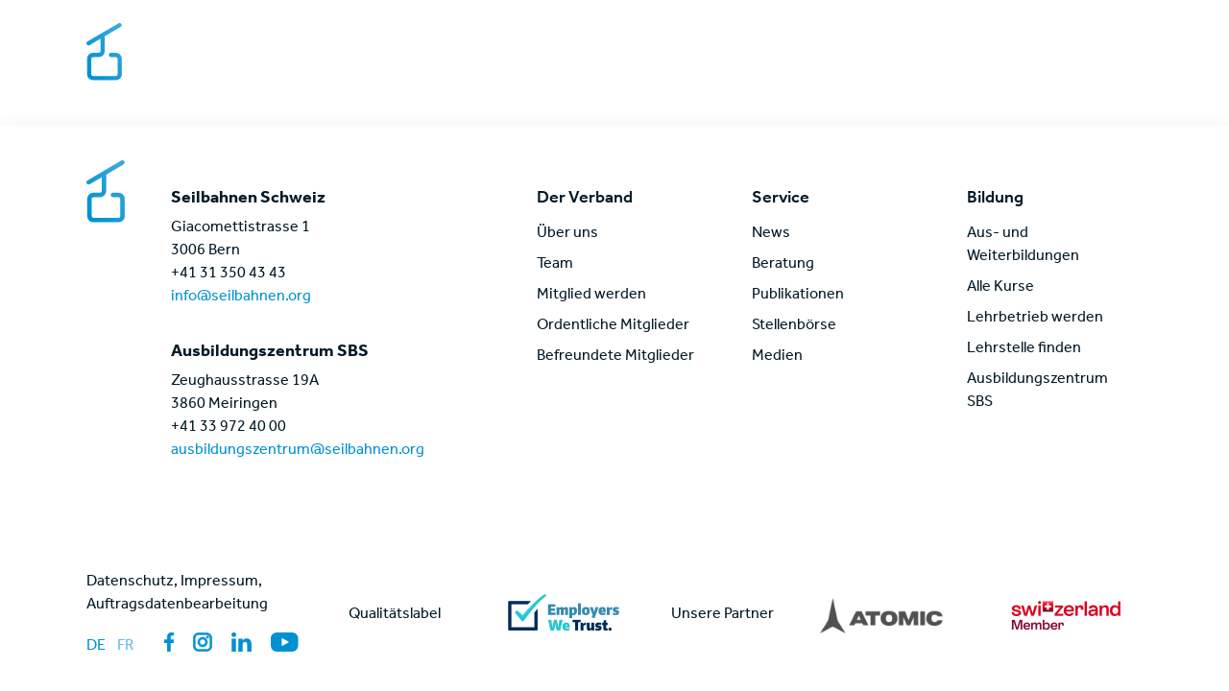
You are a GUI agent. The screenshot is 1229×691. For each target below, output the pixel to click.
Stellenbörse (878, 36)
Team (555, 265)
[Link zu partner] (881, 615)
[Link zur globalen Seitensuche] (1084, 71)
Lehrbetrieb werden (1035, 318)
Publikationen (798, 295)
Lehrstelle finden (1024, 349)
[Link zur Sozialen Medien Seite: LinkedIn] (241, 642)
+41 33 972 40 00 (228, 428)
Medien (1062, 36)
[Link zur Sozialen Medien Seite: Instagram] (202, 642)
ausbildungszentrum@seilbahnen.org (297, 451)
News (1025, 71)
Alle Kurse (1000, 288)
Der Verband (655, 71)
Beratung (783, 265)
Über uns (567, 234)
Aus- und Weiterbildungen (1023, 245)
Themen (853, 71)
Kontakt (982, 36)
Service (762, 71)
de (96, 647)
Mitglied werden (591, 295)
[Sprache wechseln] (1126, 36)
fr (125, 647)
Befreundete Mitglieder (615, 357)
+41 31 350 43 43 (228, 274)
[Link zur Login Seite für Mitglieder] (1133, 71)
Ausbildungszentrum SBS (1037, 391)
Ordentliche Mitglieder (613, 326)
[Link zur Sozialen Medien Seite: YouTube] (285, 642)
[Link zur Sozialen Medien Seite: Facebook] (169, 642)
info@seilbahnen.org (241, 297)
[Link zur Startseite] (185, 53)
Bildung (944, 71)
